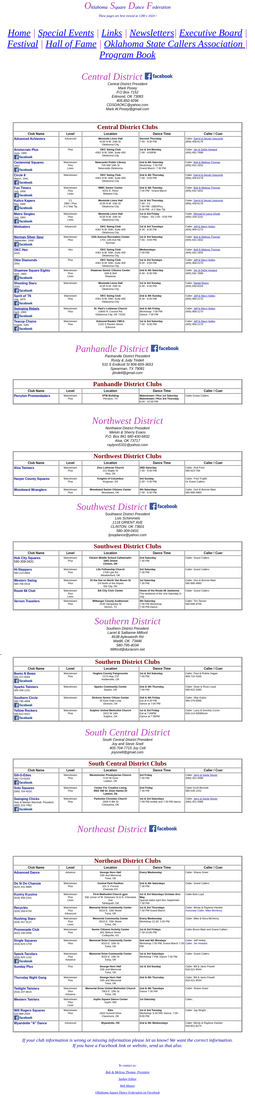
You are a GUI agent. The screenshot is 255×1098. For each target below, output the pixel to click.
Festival (22, 43)
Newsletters (151, 32)
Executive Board (210, 32)
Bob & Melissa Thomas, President (127, 1072)
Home (19, 32)
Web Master (127, 1085)
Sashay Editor (127, 1079)
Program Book (127, 54)
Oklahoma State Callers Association (174, 43)
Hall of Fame (71, 43)
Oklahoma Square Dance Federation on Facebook (127, 1092)
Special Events (66, 32)
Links (111, 32)
